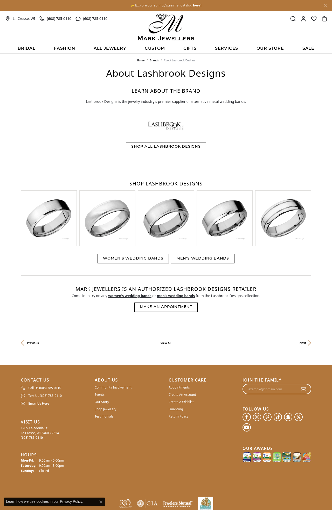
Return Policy (178, 378)
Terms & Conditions (253, 494)
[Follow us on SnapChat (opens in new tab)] (288, 379)
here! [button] (197, 5)
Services (226, 49)
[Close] (325, 5)
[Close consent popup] (100, 501)
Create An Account (182, 356)
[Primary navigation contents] (166, 48)
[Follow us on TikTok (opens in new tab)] (278, 379)
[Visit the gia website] (147, 465)
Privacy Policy (223, 494)
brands (154, 60)
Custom (155, 49)
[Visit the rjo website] (125, 465)
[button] (293, 18)
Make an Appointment (166, 269)
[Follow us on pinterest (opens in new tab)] (267, 379)
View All (166, 304)
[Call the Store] (32, 399)
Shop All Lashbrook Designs (166, 147)
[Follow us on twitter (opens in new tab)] (298, 379)
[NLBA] (205, 465)
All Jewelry (110, 49)
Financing (176, 371)
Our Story (102, 363)
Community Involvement (113, 349)
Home (141, 60)
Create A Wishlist (181, 363)
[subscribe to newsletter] (303, 350)
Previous (33, 304)
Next (303, 304)
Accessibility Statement (291, 494)
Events (100, 356)
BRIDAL (27, 49)
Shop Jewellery (105, 371)
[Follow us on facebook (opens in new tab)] (247, 379)
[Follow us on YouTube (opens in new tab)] (247, 389)
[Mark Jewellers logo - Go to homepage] (166, 27)
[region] (166, 199)
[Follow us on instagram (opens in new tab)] (257, 379)
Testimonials (104, 378)
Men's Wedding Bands (202, 220)
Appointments (179, 349)
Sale (308, 49)
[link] (20, 18)
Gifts (190, 49)
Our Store (270, 49)
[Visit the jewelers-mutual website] (178, 465)
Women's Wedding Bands (133, 220)
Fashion (64, 49)
